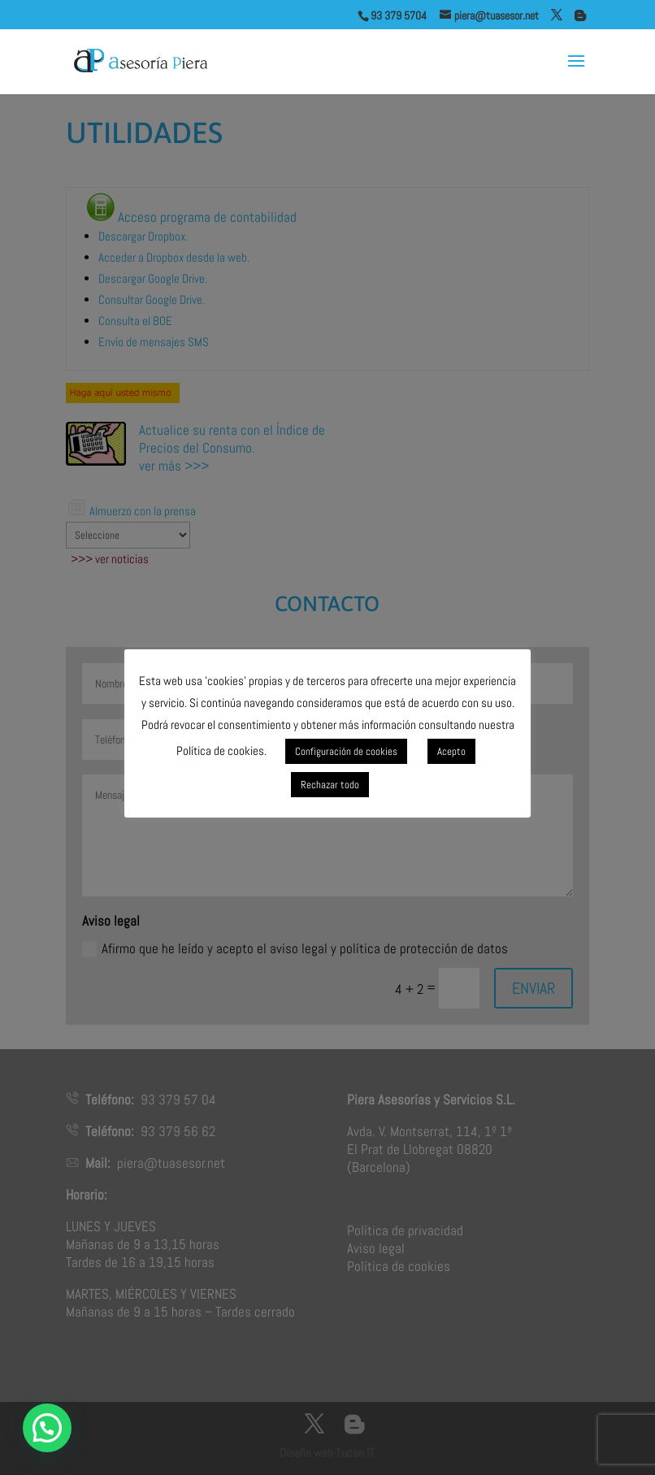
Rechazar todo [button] (330, 785)
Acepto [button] (451, 751)
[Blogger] (580, 15)
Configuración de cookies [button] (346, 751)
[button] (47, 1427)
